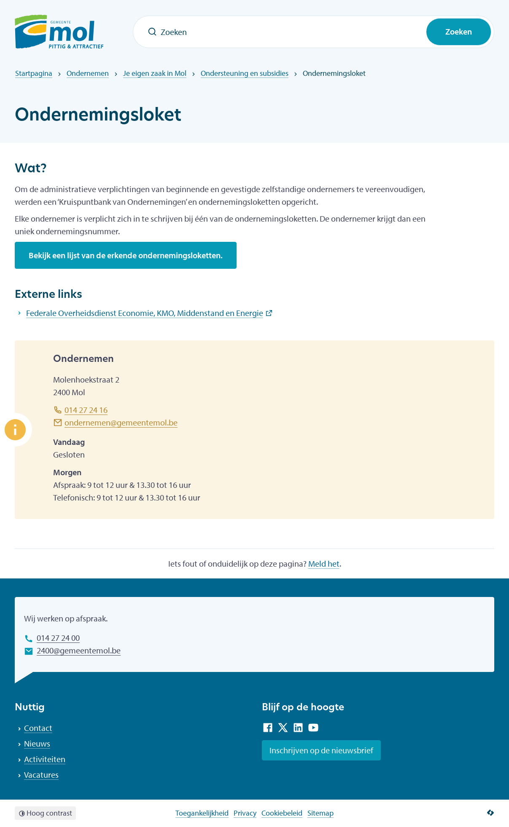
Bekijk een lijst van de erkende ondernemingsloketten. (126, 255)
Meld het (323, 563)
